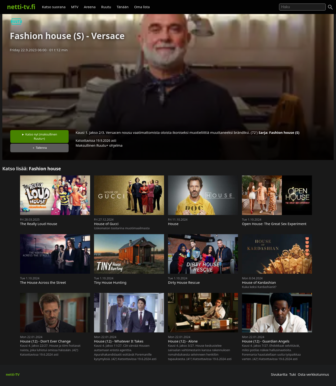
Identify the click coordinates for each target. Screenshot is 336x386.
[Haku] (330, 7)
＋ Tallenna (39, 147)
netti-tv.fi (21, 7)
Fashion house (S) (284, 132)
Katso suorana (54, 6)
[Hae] (302, 7)
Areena (90, 6)
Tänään (123, 6)
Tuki (292, 374)
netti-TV (13, 374)
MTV (74, 6)
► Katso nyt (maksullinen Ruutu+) (39, 136)
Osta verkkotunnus (313, 374)
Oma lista (142, 6)
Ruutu (106, 6)
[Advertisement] (168, 89)
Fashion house (45, 168)
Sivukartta (279, 374)
